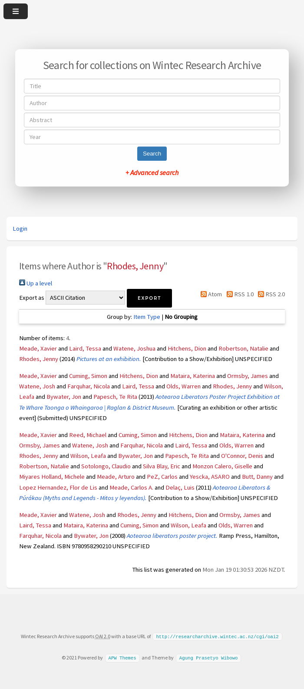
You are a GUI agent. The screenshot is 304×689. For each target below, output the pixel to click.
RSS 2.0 (270, 294)
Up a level (35, 283)
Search (152, 153)
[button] (149, 298)
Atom (210, 294)
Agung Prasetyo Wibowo (208, 657)
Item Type (146, 317)
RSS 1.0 (238, 294)
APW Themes (122, 657)
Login (20, 228)
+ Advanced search (152, 172)
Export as (31, 297)
